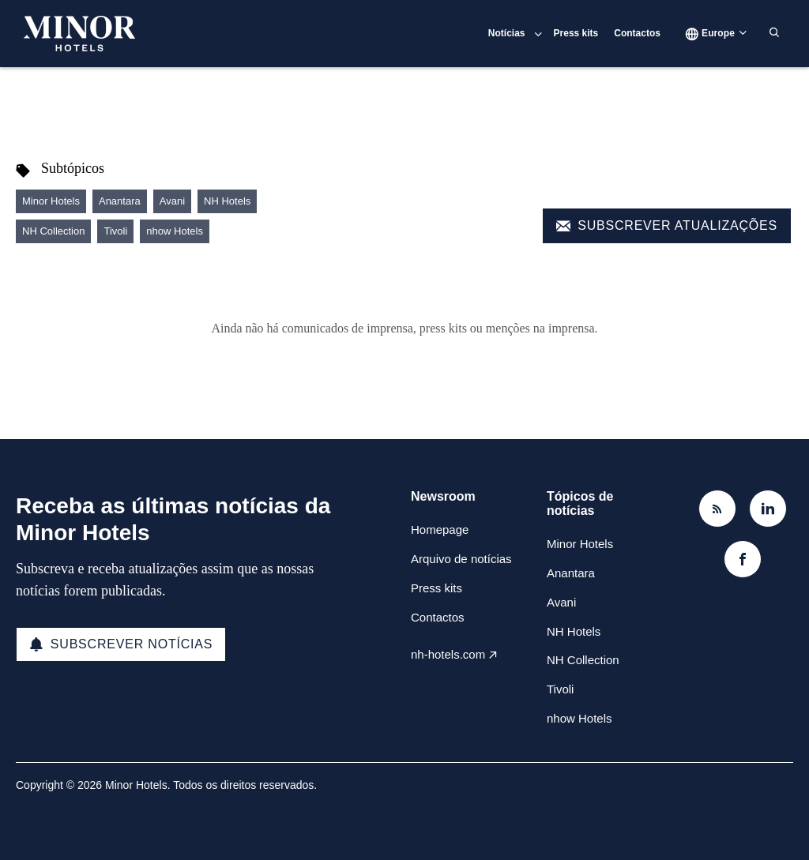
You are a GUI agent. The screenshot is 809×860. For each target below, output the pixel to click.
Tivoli (115, 231)
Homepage (439, 529)
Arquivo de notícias (461, 558)
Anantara (120, 201)
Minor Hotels (51, 201)
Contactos (637, 33)
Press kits (576, 33)
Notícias (506, 33)
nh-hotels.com (448, 654)
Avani (172, 201)
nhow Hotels (174, 231)
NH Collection (53, 231)
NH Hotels (227, 201)
